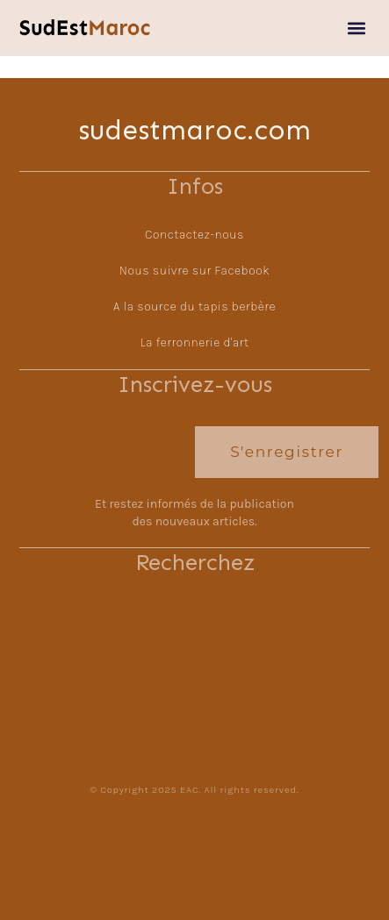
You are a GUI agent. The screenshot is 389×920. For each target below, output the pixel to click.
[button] (356, 27)
